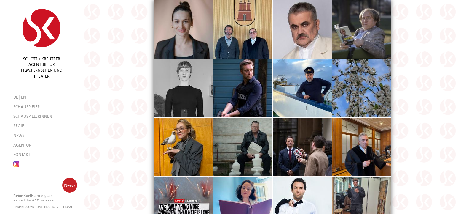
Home (68, 207)
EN (23, 97)
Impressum (24, 207)
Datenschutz (47, 207)
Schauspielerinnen (32, 116)
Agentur (22, 145)
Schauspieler (26, 106)
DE (15, 97)
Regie (18, 125)
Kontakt (21, 154)
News (18, 135)
